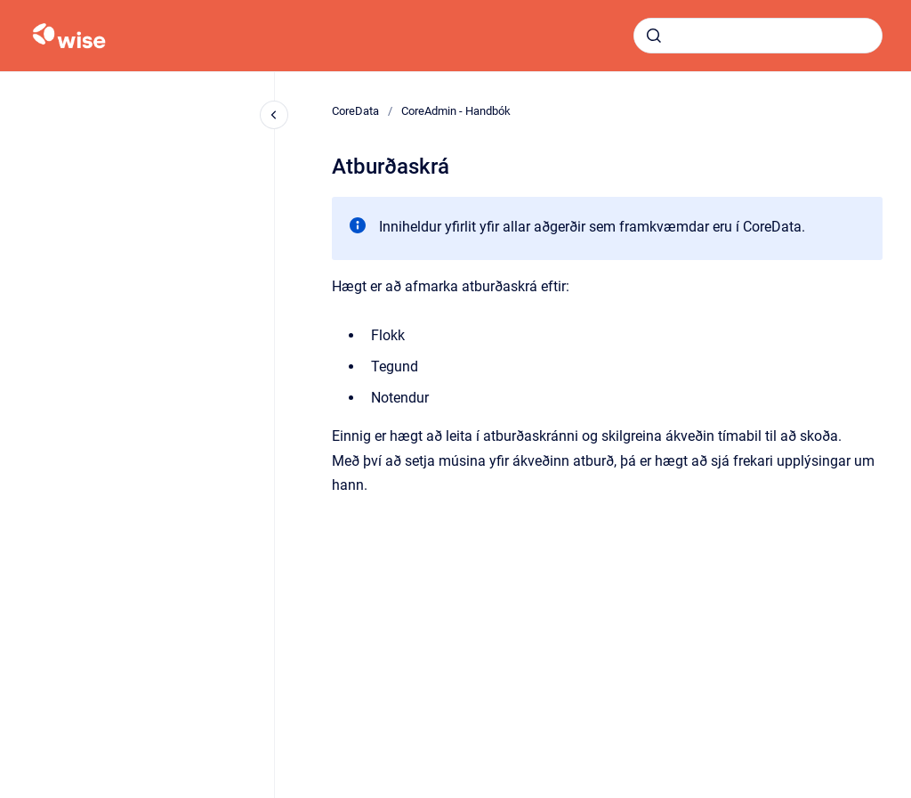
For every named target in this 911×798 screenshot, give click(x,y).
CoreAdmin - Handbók (456, 111)
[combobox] (758, 36)
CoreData (355, 111)
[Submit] (654, 35)
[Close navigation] (274, 115)
